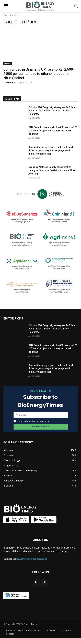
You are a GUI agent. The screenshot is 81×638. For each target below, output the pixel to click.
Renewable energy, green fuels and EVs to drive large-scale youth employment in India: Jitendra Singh (51, 150)
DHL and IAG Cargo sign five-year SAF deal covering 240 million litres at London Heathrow (51, 110)
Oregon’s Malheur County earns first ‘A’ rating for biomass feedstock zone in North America (52, 170)
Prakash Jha (9, 82)
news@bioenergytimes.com (31, 558)
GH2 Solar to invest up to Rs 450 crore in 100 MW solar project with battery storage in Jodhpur (52, 130)
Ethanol (7, 64)
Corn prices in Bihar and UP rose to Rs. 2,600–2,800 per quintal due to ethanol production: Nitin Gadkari (39, 73)
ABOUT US (40, 540)
